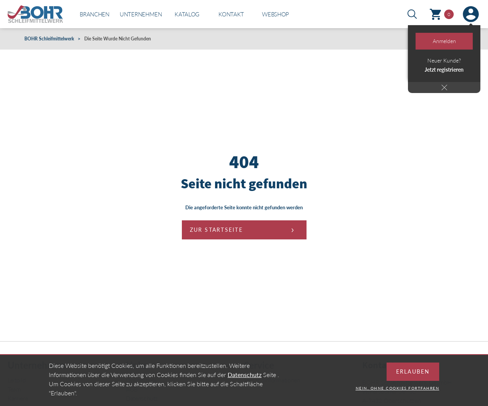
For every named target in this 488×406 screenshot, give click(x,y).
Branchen (94, 14)
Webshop (275, 14)
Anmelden (444, 41)
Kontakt (231, 14)
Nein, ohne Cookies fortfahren (398, 393)
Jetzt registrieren (444, 69)
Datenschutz (245, 379)
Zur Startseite (216, 229)
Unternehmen (141, 14)
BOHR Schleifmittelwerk (49, 39)
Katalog (187, 14)
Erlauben (413, 376)
